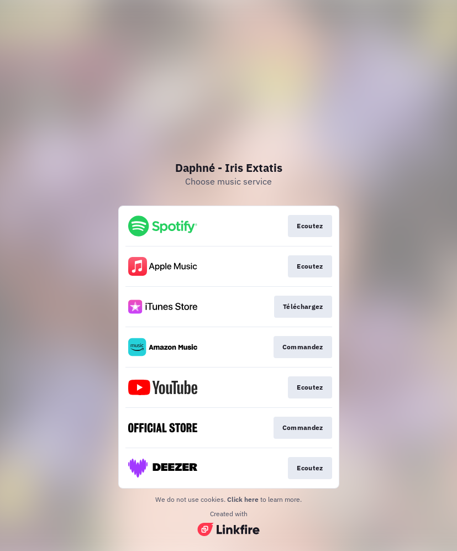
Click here (243, 499)
